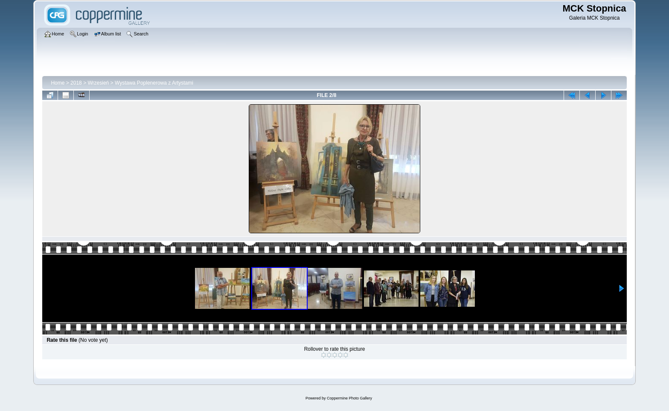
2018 (76, 83)
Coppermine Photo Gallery (349, 398)
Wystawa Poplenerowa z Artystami (154, 83)
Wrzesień (98, 83)
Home (57, 83)
